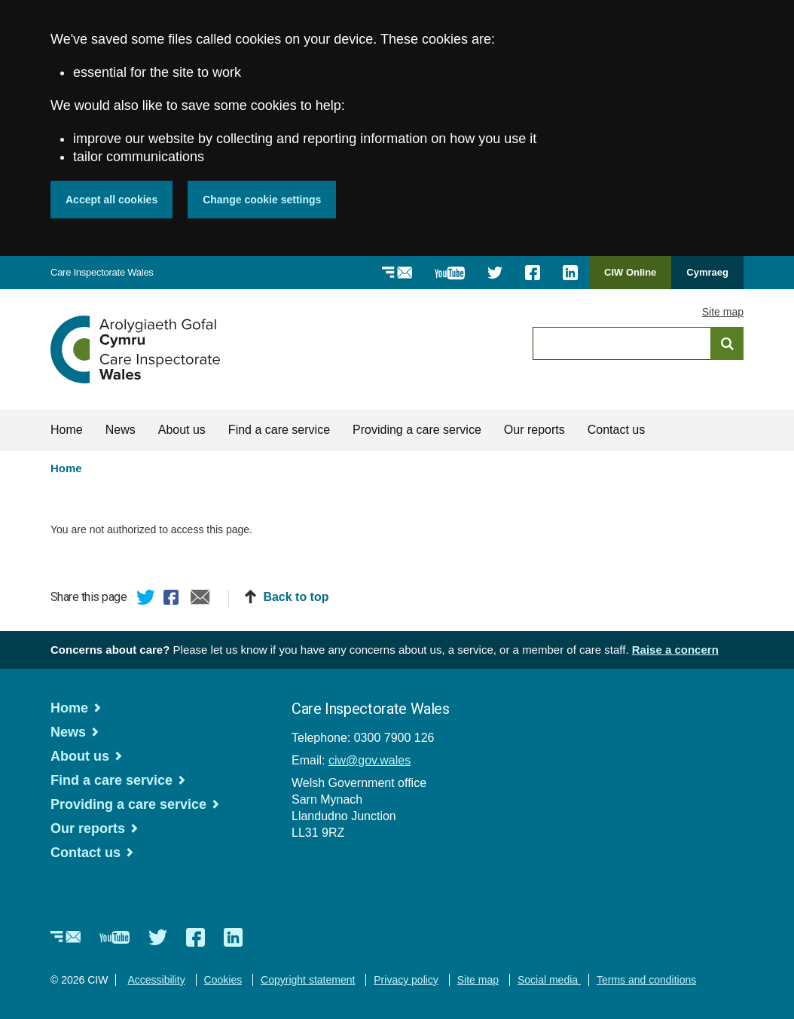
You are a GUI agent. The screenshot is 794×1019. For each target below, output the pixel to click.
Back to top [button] (295, 596)
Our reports (534, 429)
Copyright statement (308, 980)
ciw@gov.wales (369, 760)
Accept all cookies (111, 200)
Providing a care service (417, 429)
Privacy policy (406, 980)
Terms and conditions (646, 980)
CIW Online (630, 277)
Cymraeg (707, 272)
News (120, 429)
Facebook (173, 599)
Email (200, 599)
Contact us (616, 429)
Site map (723, 312)
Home (66, 429)
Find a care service (279, 429)
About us (182, 429)
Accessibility (156, 980)
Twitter (146, 599)
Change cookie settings (262, 200)
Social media (549, 980)
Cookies (223, 980)
